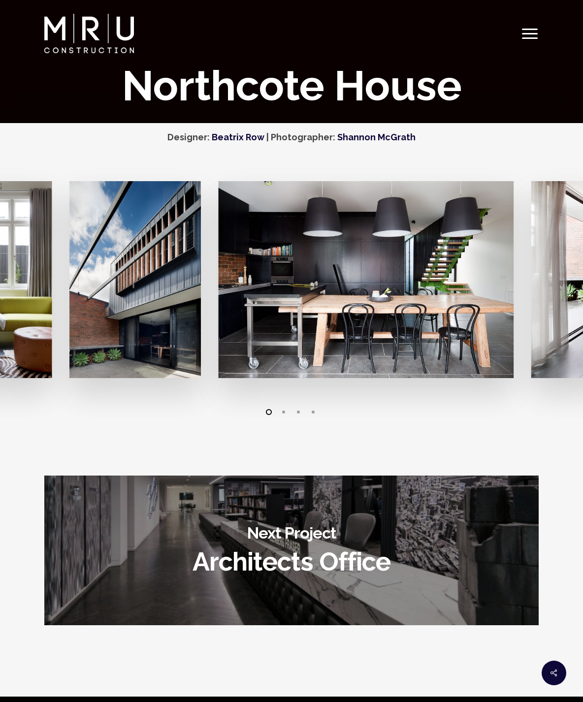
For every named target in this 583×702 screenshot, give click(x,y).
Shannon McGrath (376, 137)
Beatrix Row (238, 137)
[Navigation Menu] (530, 33)
